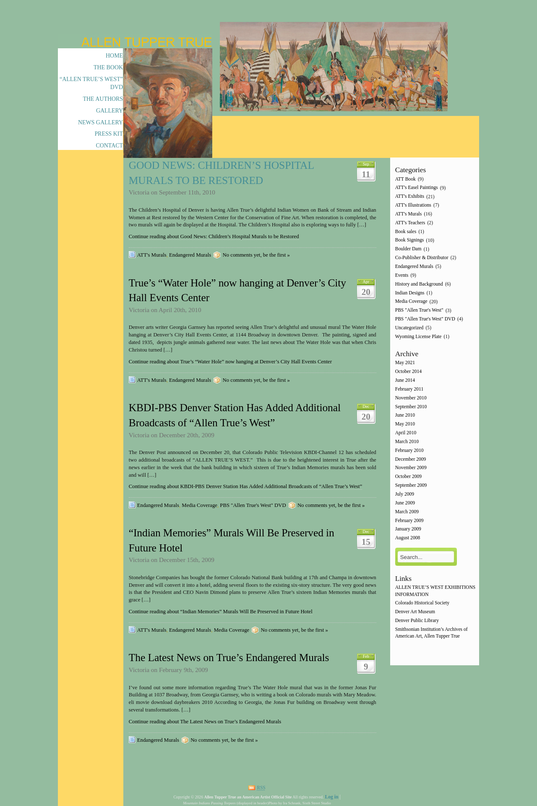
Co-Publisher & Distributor (421, 257)
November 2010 (411, 398)
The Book (108, 67)
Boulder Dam (408, 249)
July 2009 (404, 494)
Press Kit (108, 134)
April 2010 (406, 433)
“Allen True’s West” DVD (91, 83)
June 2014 (405, 380)
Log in (331, 797)
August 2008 (407, 538)
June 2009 (405, 503)
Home (114, 56)
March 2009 (407, 512)
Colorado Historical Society (422, 603)
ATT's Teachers (410, 223)
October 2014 (408, 372)
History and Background (419, 284)
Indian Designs (410, 293)
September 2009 (411, 485)
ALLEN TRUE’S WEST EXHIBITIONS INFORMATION (435, 591)
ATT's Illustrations (413, 205)
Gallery (109, 111)
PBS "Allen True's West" (419, 310)
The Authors (103, 99)
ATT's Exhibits (409, 197)
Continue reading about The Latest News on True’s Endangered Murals (205, 722)
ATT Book (405, 179)
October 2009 (408, 477)
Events (402, 275)
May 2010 (405, 424)
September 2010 (411, 407)
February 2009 (409, 520)
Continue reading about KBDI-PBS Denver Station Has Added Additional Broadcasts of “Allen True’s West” (245, 486)
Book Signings (409, 240)
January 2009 (408, 529)
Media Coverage (199, 505)
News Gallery (100, 122)
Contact (109, 145)
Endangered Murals (190, 255)
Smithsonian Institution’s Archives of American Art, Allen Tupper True (431, 633)
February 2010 (409, 450)
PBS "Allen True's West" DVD (253, 505)
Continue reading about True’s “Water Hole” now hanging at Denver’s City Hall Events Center (230, 362)
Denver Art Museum (415, 612)
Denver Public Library (417, 620)
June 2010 (405, 415)
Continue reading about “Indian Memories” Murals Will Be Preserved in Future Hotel (221, 611)
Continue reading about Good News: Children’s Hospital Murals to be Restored (214, 236)
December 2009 (410, 459)
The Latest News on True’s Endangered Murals (229, 657)
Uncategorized (409, 328)
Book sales (406, 231)
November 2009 (411, 468)
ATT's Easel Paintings (416, 188)
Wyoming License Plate (418, 336)
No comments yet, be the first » (255, 255)
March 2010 (407, 441)
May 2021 (405, 363)
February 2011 (409, 389)
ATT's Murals (152, 255)
